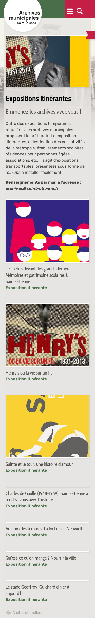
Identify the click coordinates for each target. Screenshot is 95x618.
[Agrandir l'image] (47, 61)
